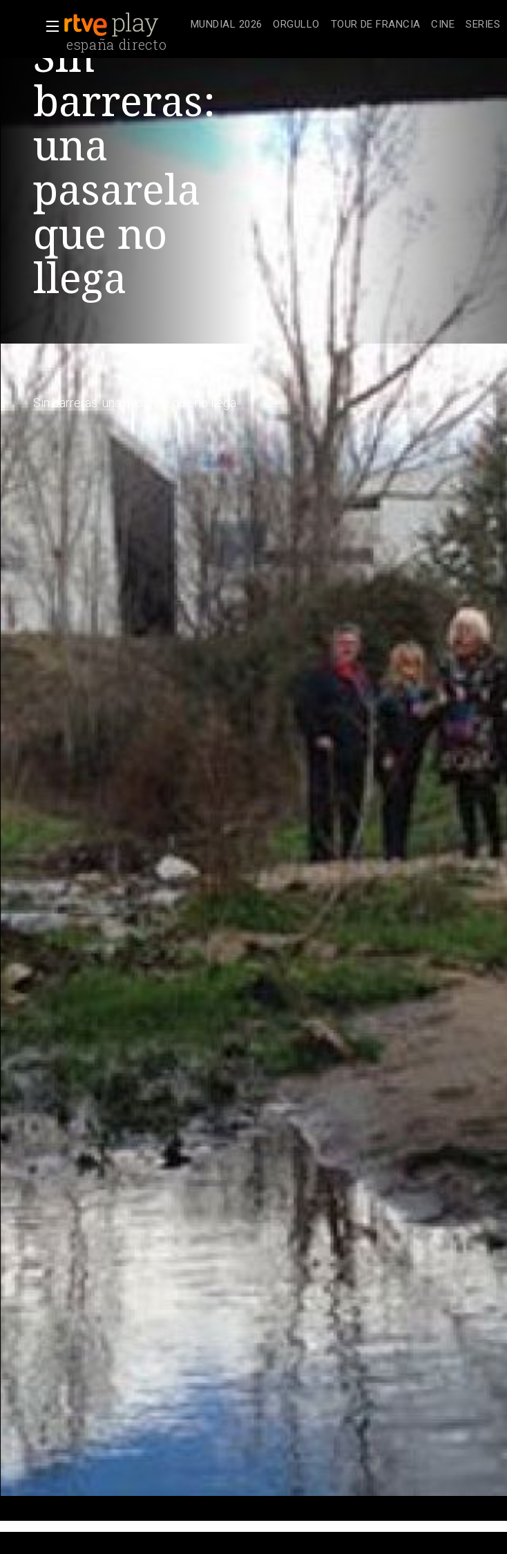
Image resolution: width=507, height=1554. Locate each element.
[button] (48, 26)
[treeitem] (226, 25)
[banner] (124, 25)
